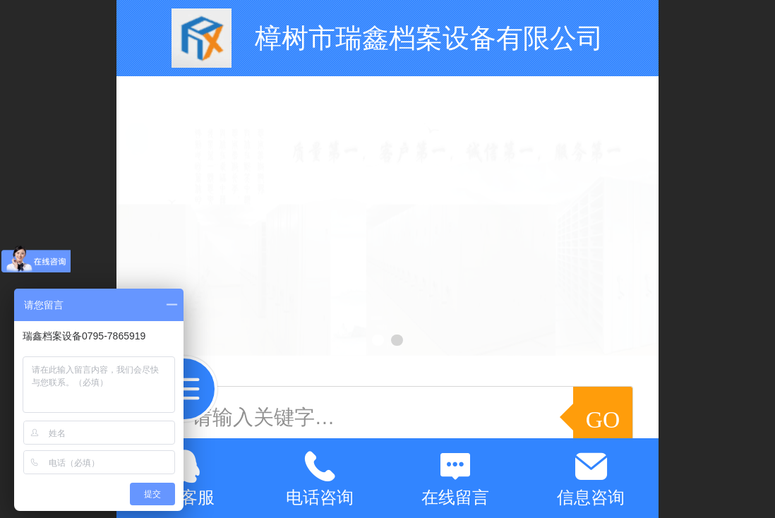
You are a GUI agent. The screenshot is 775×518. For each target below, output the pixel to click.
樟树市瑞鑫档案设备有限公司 (429, 38)
